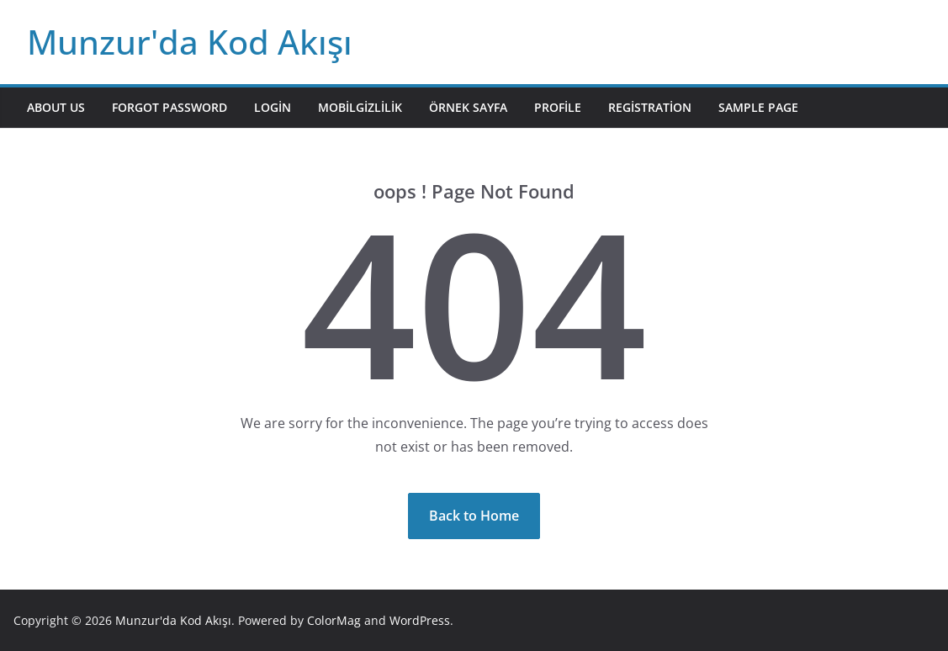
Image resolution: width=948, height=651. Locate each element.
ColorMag (334, 620)
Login (272, 107)
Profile (557, 107)
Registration (649, 107)
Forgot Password (169, 107)
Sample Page (758, 107)
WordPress (419, 620)
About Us (56, 107)
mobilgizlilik (360, 107)
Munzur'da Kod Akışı (189, 42)
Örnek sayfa (468, 107)
